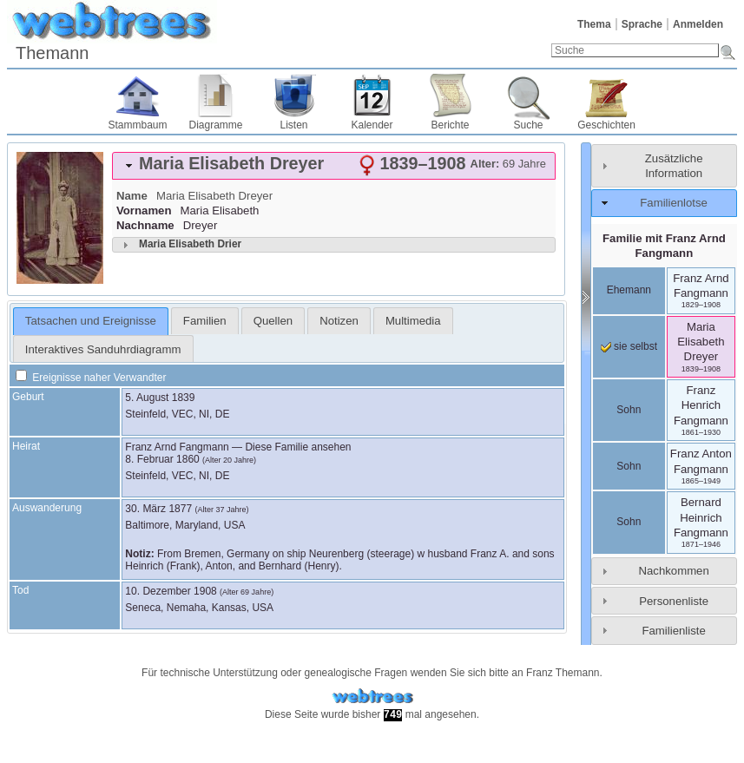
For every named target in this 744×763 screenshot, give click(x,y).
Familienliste (673, 630)
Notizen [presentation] (339, 320)
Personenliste (673, 601)
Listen (293, 125)
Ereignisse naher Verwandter (91, 378)
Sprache (642, 24)
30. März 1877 (158, 509)
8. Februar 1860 (162, 459)
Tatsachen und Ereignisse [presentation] (90, 320)
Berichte (450, 125)
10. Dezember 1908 (170, 591)
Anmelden (698, 24)
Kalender (371, 125)
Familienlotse (674, 202)
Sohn (628, 410)
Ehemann (629, 290)
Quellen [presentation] (273, 320)
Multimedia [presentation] (413, 320)
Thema (594, 24)
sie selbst (629, 346)
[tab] (334, 166)
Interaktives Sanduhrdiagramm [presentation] (103, 349)
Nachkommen (673, 570)
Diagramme (215, 125)
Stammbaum (137, 125)
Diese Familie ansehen (298, 447)
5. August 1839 (159, 397)
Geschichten (606, 125)
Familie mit (664, 246)
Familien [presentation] (205, 320)
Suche (528, 125)
